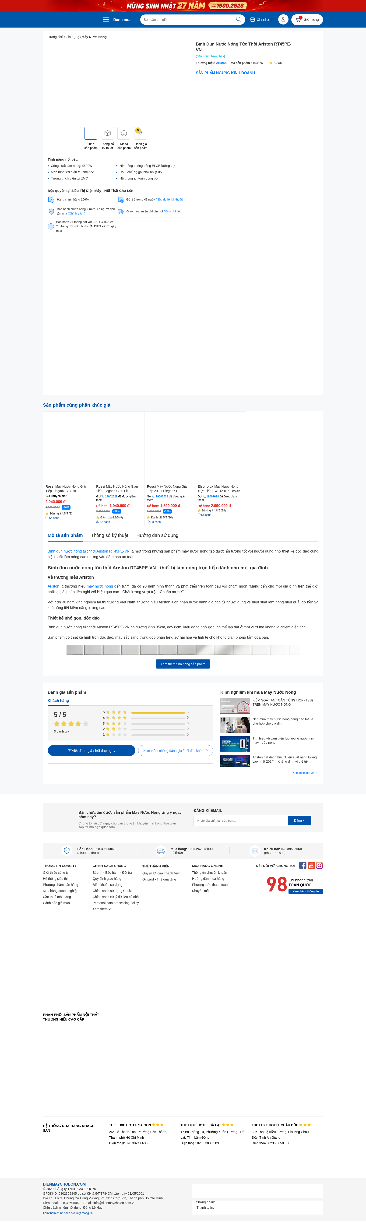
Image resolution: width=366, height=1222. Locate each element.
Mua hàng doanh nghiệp (60, 891)
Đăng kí (299, 820)
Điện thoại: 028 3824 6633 (128, 1143)
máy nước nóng (100, 586)
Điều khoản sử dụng (107, 885)
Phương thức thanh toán (210, 885)
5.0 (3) (275, 63)
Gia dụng (72, 37)
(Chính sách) (76, 213)
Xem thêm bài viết (305, 773)
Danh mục (122, 20)
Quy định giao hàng (107, 878)
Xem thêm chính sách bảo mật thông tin (68, 1213)
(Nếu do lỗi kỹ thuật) (169, 199)
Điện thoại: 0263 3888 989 (199, 1143)
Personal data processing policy (116, 903)
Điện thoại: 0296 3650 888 (271, 1143)
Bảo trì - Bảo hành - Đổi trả (112, 872)
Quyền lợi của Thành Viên (161, 873)
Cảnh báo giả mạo (56, 903)
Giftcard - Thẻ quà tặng (159, 879)
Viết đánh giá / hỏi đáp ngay (91, 751)
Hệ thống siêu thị (55, 878)
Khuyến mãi (200, 891)
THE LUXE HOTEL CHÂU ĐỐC (281, 1125)
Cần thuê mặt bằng (57, 897)
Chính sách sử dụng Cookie (113, 891)
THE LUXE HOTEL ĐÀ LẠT (207, 1125)
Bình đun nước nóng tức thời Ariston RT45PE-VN (89, 551)
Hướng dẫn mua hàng (208, 878)
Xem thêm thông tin (306, 891)
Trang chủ (55, 37)
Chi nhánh (261, 19)
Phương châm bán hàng (60, 885)
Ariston (221, 63)
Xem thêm (102, 909)
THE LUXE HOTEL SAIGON (136, 1125)
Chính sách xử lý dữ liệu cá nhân (117, 897)
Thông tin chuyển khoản (209, 872)
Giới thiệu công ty (56, 872)
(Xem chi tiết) (173, 211)
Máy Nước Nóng (94, 37)
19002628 (111, 496)
